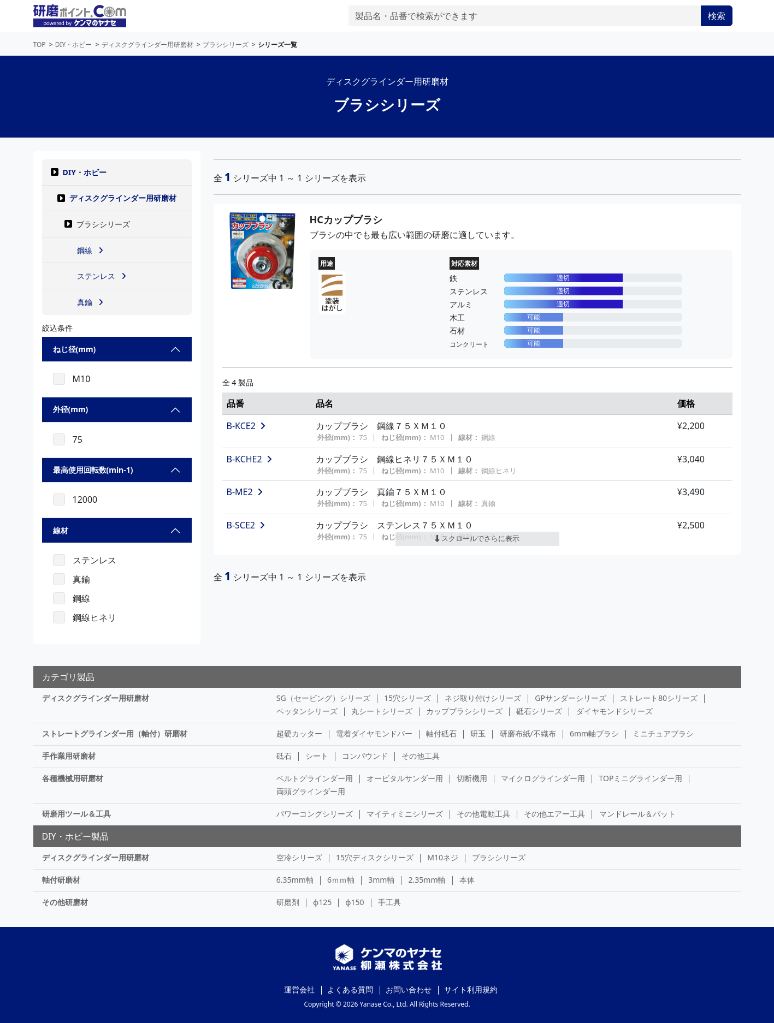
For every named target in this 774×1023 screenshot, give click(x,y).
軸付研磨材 (61, 880)
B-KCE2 (246, 426)
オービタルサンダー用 (405, 778)
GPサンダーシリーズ (570, 698)
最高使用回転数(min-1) (93, 470)
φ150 (354, 902)
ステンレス (94, 560)
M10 (82, 379)
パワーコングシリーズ (314, 813)
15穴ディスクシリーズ (374, 857)
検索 (716, 16)
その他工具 (420, 756)
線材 (60, 530)
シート (316, 756)
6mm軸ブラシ (594, 733)
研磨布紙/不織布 (528, 733)
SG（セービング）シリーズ (323, 698)
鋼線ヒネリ (94, 617)
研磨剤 (287, 902)
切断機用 (472, 778)
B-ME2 (245, 492)
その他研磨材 (65, 902)
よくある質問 (350, 989)
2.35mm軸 (427, 880)
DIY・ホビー (85, 172)
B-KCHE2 (249, 459)
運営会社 (299, 989)
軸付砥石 (441, 733)
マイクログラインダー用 (543, 778)
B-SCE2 (246, 525)
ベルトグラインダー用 (314, 778)
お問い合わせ (409, 989)
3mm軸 (381, 880)
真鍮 (81, 579)
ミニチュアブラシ (663, 733)
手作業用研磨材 (69, 756)
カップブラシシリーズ (464, 711)
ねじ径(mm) (74, 349)
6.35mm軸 (295, 880)
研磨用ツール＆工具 (76, 813)
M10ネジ (442, 857)
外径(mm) (70, 409)
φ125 (322, 902)
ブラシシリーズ (498, 857)
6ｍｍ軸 (340, 880)
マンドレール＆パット (637, 813)
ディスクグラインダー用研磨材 (122, 198)
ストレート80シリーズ (659, 698)
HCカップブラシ (346, 219)
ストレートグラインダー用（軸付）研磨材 (114, 733)
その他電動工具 (483, 813)
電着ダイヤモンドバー (374, 733)
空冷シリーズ (299, 857)
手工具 (389, 902)
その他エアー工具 (554, 813)
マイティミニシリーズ (405, 813)
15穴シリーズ (407, 698)
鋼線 (81, 598)
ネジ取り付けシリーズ (483, 698)
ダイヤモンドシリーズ (614, 711)
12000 (85, 499)
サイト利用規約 (471, 989)
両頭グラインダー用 (310, 791)
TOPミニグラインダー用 (641, 778)
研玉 (478, 733)
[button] (54, 172)
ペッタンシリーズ (307, 711)
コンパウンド (365, 756)
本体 (467, 880)
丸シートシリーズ (381, 711)
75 (77, 439)
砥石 (284, 756)
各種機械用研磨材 (72, 778)
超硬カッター (299, 733)
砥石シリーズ (539, 711)
